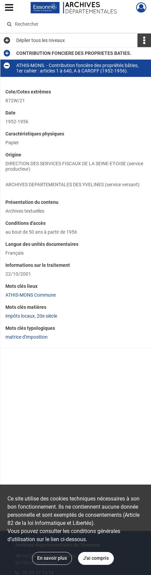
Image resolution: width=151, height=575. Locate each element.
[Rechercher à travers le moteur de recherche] (73, 24)
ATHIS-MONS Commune (30, 295)
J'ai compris (96, 558)
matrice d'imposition (26, 337)
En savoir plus (52, 558)
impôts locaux (20, 316)
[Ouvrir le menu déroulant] (9, 8)
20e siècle (47, 316)
